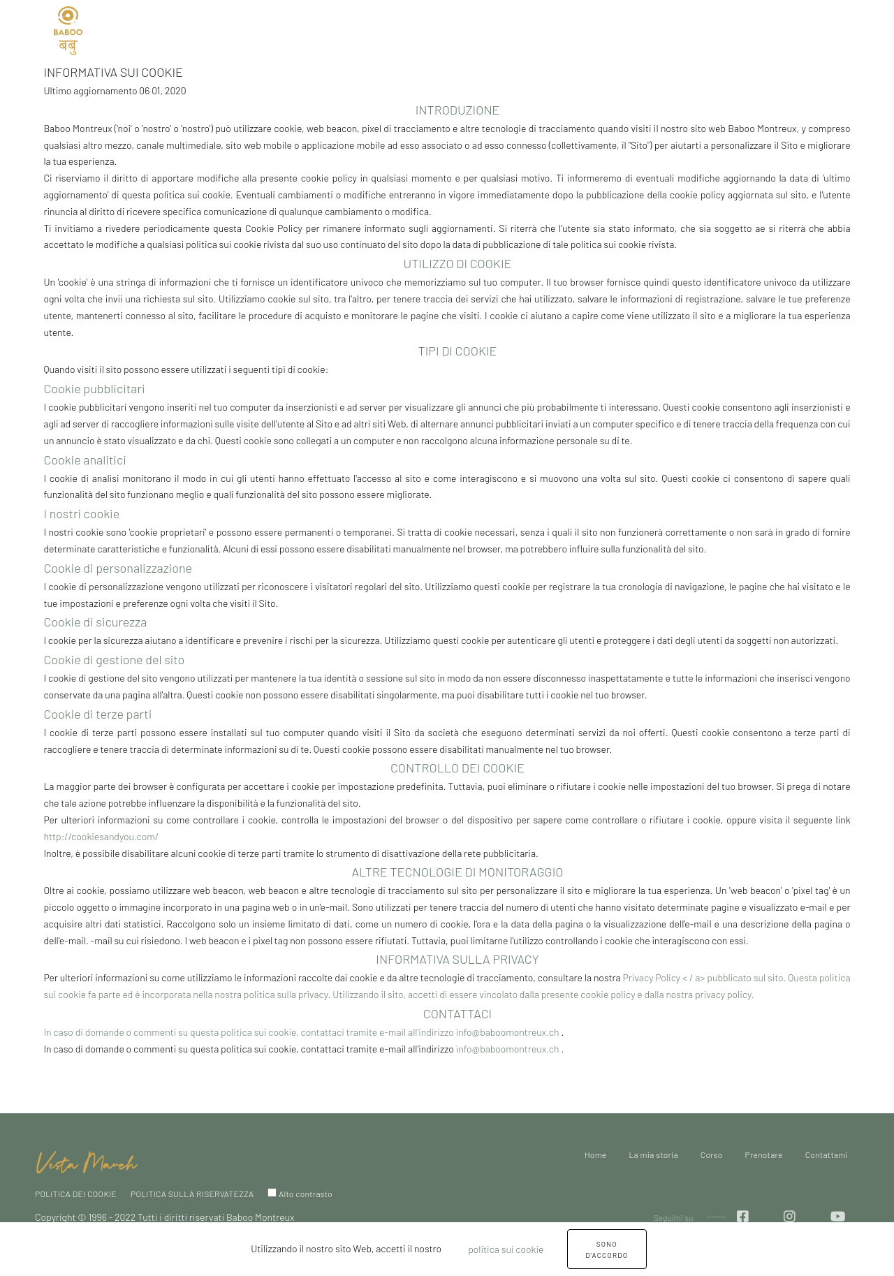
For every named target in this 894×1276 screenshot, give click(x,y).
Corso (712, 1154)
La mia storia (296, 29)
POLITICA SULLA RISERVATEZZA (192, 1193)
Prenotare (432, 29)
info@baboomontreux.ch (509, 1032)
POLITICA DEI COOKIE (76, 1193)
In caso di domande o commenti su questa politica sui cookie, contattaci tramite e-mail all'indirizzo (249, 1032)
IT (112, 31)
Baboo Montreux (260, 1217)
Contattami (505, 29)
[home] (87, 1155)
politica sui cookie (505, 1249)
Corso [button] (362, 29)
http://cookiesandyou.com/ (101, 836)
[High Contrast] (272, 1192)
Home (228, 29)
